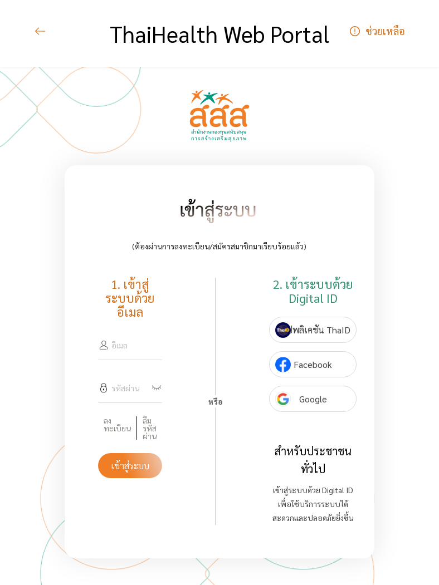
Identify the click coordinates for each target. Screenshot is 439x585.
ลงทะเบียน (117, 424)
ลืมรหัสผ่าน (150, 428)
